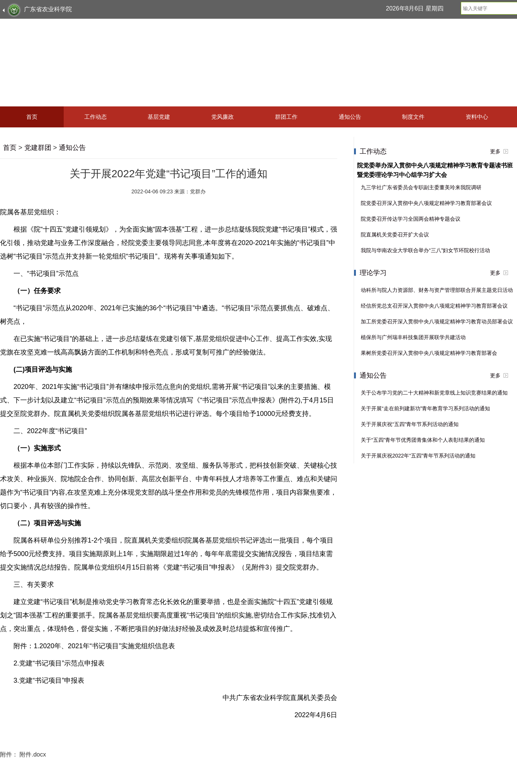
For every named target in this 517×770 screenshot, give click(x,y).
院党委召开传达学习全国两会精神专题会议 (410, 219)
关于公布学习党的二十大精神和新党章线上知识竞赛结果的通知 (434, 393)
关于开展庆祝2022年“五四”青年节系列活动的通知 (418, 456)
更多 (495, 151)
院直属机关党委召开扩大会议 (395, 235)
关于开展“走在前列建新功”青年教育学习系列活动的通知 (425, 408)
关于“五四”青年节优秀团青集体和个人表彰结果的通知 (423, 440)
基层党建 (159, 117)
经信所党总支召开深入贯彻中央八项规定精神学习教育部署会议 (434, 306)
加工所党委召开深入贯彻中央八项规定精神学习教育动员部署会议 (437, 321)
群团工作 (286, 117)
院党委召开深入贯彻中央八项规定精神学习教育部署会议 (426, 203)
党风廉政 (222, 117)
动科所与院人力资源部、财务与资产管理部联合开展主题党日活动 (437, 290)
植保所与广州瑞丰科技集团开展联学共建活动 (413, 337)
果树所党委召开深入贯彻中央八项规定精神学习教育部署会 (429, 353)
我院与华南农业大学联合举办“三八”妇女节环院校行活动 (425, 250)
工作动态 (95, 117)
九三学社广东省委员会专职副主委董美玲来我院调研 (421, 187)
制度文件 (413, 117)
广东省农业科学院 (48, 9)
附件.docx (32, 754)
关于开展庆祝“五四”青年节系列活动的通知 (410, 424)
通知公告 (350, 117)
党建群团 (37, 147)
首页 (31, 117)
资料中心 (477, 117)
